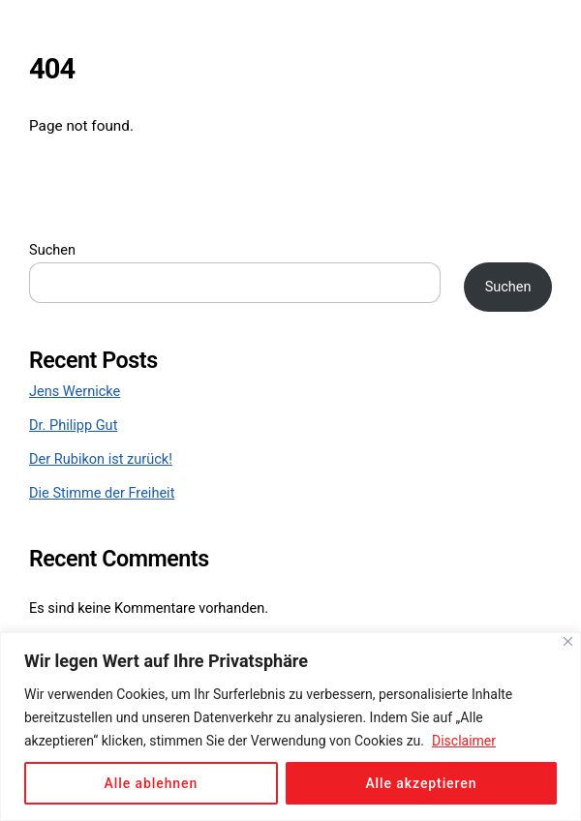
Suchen (52, 250)
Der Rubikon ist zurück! (100, 459)
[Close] (568, 641)
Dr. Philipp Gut (73, 425)
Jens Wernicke (74, 391)
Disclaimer (464, 740)
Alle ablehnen (152, 783)
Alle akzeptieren (420, 783)
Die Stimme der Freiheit (101, 493)
